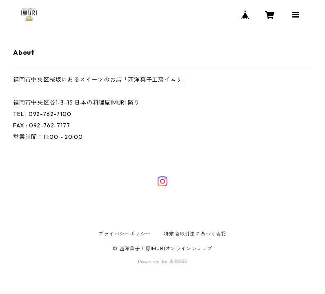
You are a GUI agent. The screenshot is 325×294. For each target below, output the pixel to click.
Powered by (162, 261)
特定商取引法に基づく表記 (195, 234)
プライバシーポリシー (124, 234)
